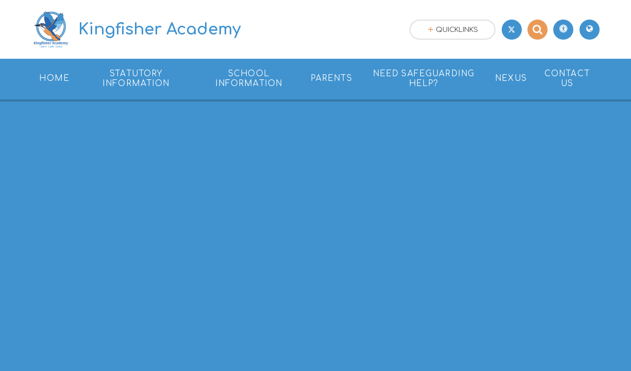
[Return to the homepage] (136, 29)
